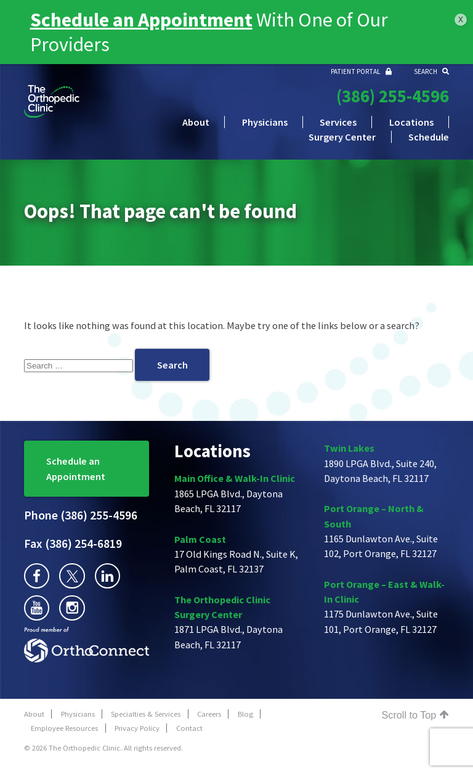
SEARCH (431, 71)
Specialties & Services (145, 714)
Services (338, 122)
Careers (209, 714)
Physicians (265, 122)
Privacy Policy (137, 728)
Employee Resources (64, 728)
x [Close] (460, 19)
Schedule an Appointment (75, 468)
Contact (189, 728)
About (195, 122)
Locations (411, 122)
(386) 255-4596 (392, 96)
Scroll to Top (415, 714)
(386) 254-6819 (73, 543)
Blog (245, 714)
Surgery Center (342, 137)
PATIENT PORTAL (361, 71)
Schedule (428, 137)
